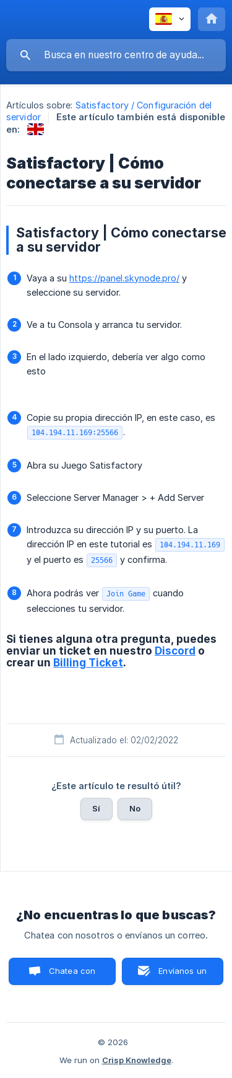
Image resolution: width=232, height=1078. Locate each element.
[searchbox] (116, 55)
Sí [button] (96, 808)
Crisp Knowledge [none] (136, 1060)
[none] (170, 19)
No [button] (134, 808)
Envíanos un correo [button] (182, 975)
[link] (35, 129)
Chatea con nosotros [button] (70, 975)
